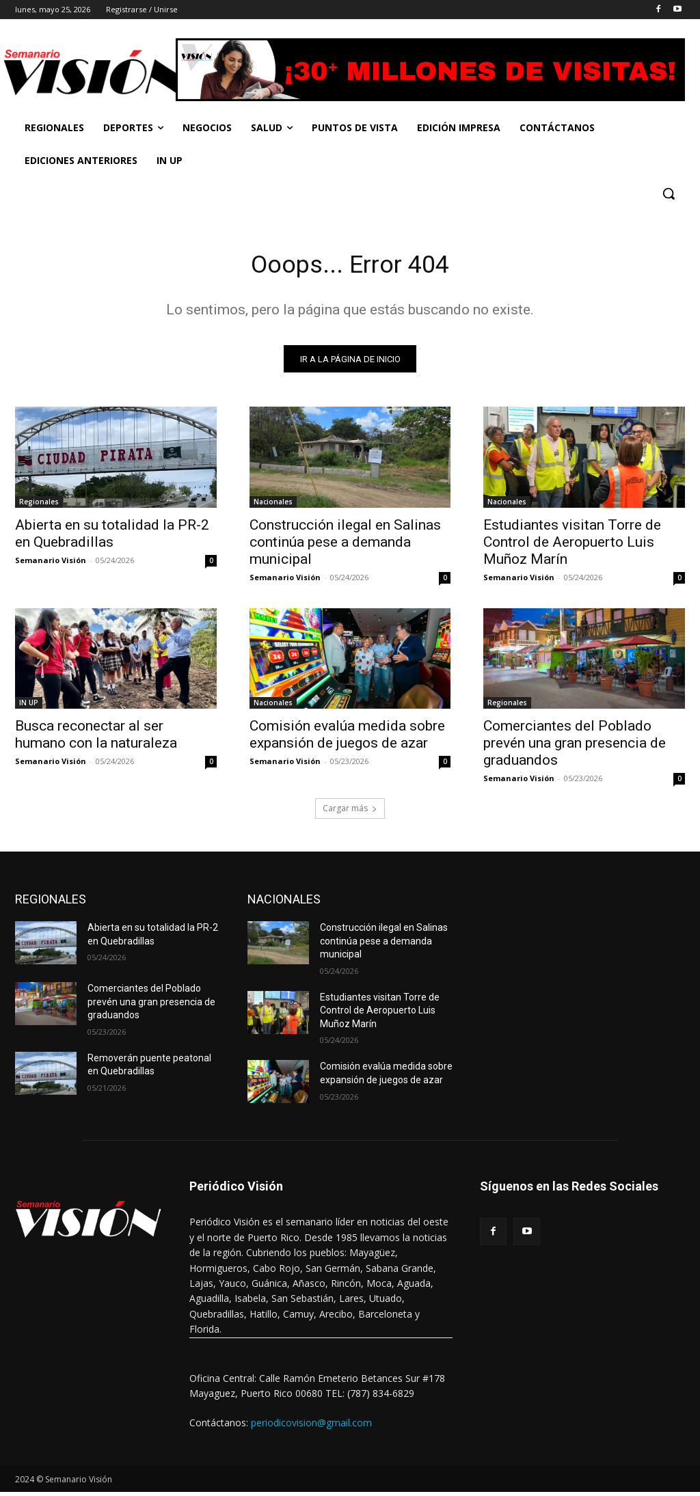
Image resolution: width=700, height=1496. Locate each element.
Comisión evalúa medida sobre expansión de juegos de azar (347, 738)
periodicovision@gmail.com (311, 1426)
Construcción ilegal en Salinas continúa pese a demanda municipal (345, 545)
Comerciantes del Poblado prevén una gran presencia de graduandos (574, 747)
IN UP (28, 706)
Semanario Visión (50, 563)
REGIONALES (50, 903)
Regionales (39, 505)
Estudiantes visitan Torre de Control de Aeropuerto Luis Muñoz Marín (572, 545)
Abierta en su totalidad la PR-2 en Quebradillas (112, 537)
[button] (668, 193)
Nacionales (273, 505)
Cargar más (350, 812)
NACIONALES (284, 903)
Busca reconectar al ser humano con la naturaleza (96, 738)
